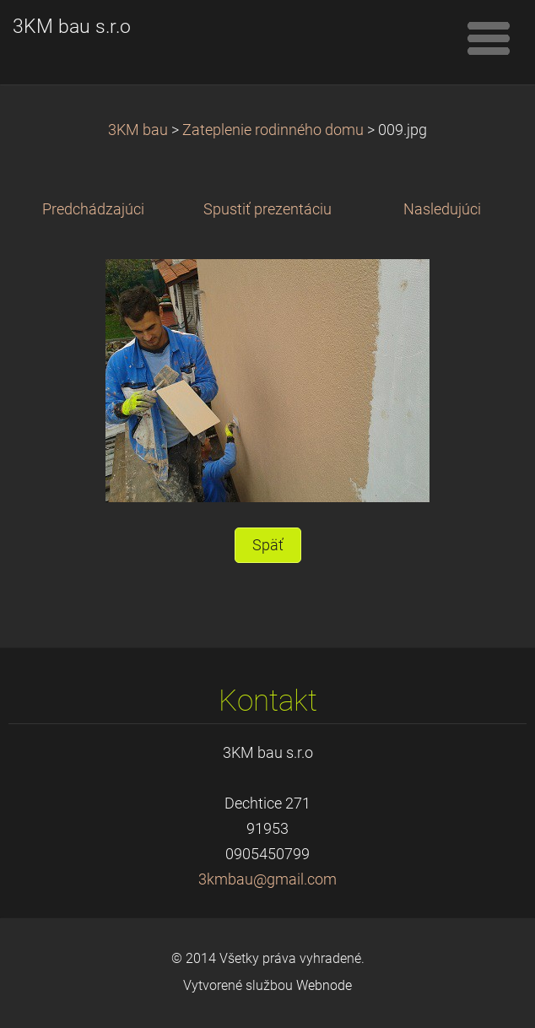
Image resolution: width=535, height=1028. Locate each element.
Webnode (324, 985)
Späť (268, 545)
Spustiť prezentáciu (267, 209)
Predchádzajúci (93, 209)
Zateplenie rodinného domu (273, 130)
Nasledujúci (442, 209)
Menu (488, 38)
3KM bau (138, 130)
